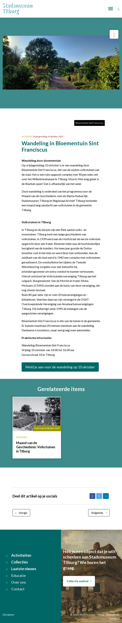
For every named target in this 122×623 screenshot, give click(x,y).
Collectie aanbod (79, 581)
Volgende (99, 512)
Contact (15, 589)
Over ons (16, 582)
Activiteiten (18, 555)
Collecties (17, 562)
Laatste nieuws (21, 569)
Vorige (20, 512)
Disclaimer (8, 614)
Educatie (16, 575)
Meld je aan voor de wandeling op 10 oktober (60, 367)
